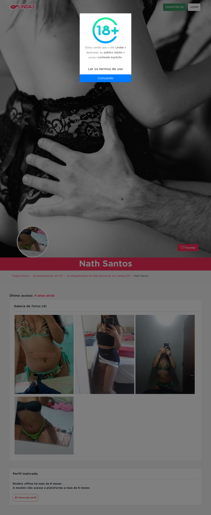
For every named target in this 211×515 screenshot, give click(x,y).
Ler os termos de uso (105, 69)
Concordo (105, 78)
